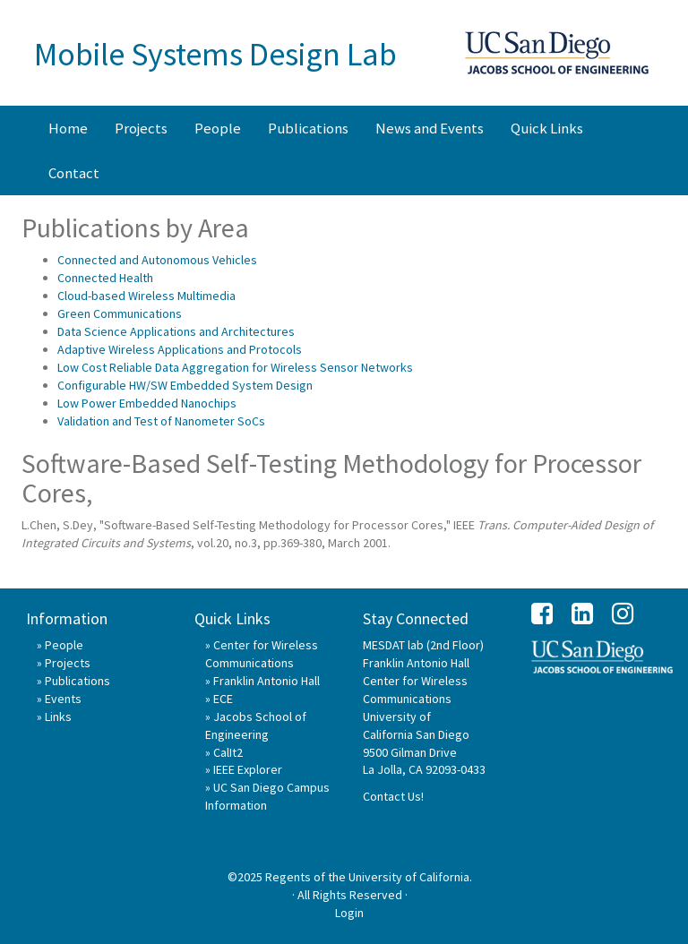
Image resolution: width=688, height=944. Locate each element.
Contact (73, 173)
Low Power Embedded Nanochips (146, 403)
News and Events (429, 128)
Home (68, 128)
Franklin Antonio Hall (266, 681)
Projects (141, 128)
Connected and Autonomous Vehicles (157, 260)
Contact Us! (393, 796)
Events (63, 699)
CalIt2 (228, 752)
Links (58, 716)
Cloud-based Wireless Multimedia (146, 295)
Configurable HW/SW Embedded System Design (185, 385)
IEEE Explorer (247, 769)
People (217, 128)
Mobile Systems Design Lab (215, 54)
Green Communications (119, 313)
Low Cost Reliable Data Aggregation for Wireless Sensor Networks (235, 367)
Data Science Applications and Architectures (176, 331)
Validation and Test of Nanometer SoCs (161, 421)
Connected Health (105, 278)
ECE (223, 699)
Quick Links (547, 128)
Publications (308, 128)
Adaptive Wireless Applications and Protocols (179, 349)
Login (349, 913)
